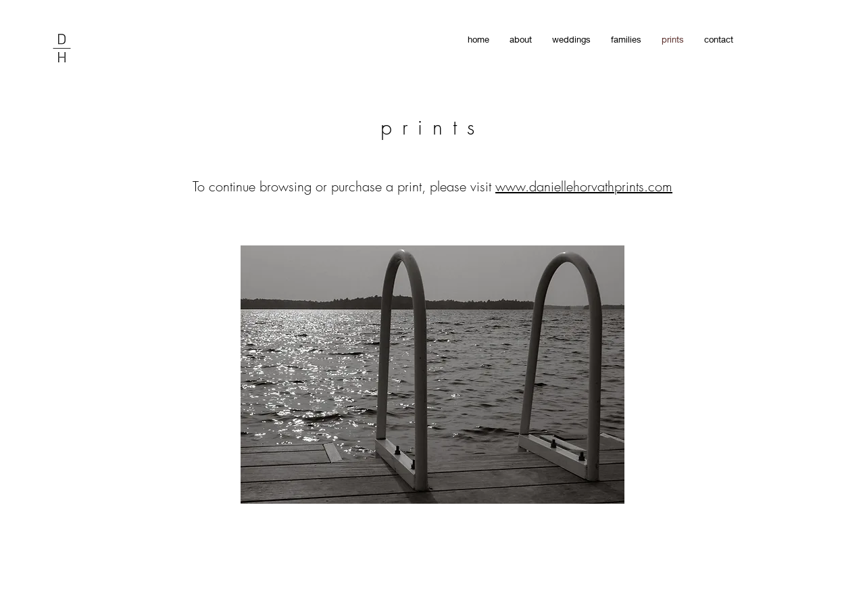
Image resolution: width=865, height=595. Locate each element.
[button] (432, 374)
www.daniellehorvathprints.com (583, 186)
